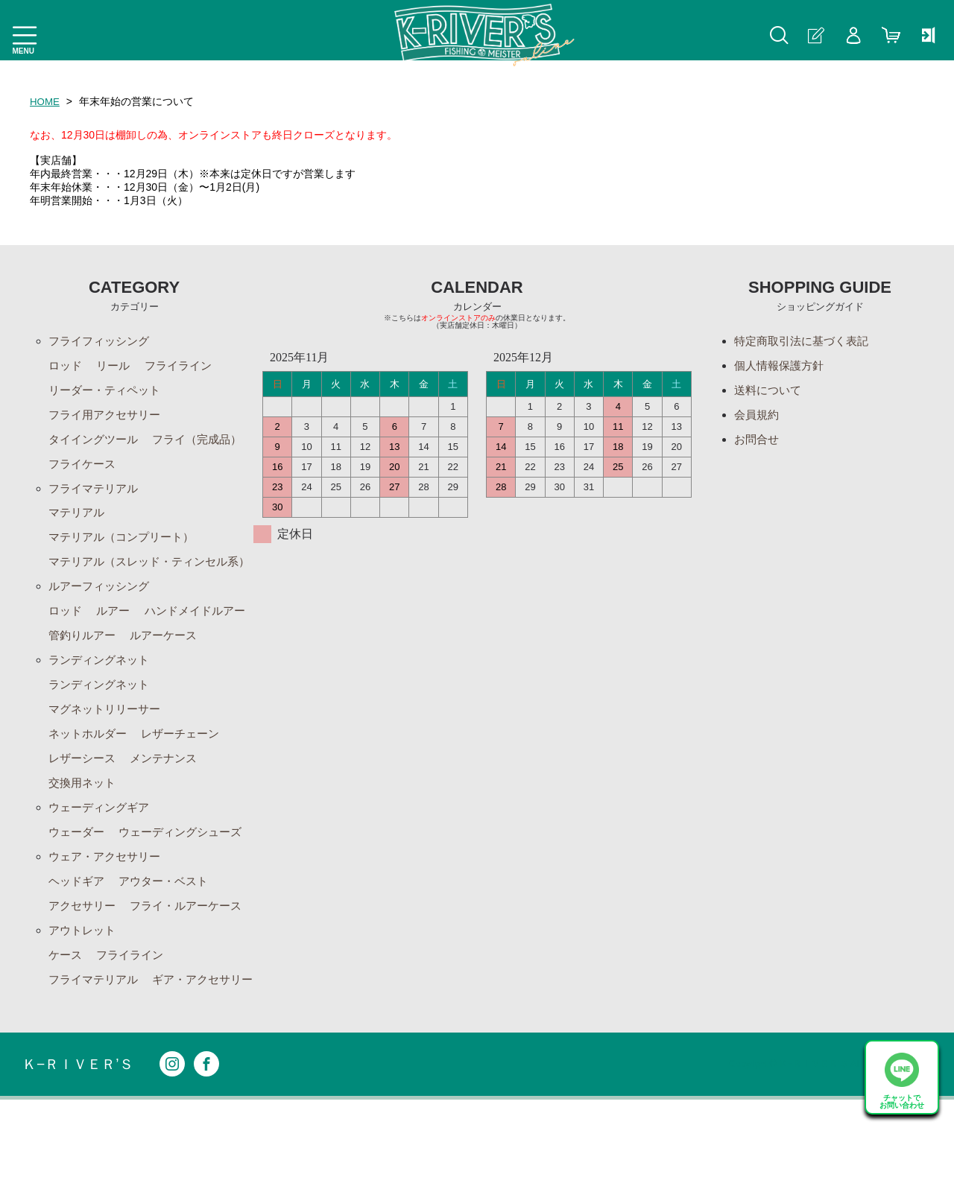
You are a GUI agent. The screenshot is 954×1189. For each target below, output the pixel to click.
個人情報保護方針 (782, 367)
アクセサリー (84, 967)
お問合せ (758, 443)
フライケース (194, 468)
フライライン (185, 367)
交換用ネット (84, 840)
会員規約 (758, 417)
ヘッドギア (78, 942)
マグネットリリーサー (108, 764)
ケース (66, 1018)
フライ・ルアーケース (193, 967)
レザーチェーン (188, 790)
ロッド (66, 367)
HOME (45, 101)
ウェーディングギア (102, 866)
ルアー (116, 638)
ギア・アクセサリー (102, 1068)
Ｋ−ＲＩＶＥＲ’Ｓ (80, 1153)
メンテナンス (170, 815)
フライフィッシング (102, 341)
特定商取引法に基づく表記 (805, 341)
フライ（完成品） (96, 468)
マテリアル (78, 519)
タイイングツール (96, 443)
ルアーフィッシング (102, 612)
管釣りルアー (205, 663)
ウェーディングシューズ (187, 891)
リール (116, 367)
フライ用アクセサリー (108, 417)
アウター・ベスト (170, 942)
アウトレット (84, 992)
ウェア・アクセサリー (108, 916)
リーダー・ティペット (108, 392)
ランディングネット (102, 714)
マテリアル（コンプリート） (125, 544)
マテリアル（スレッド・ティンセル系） (143, 578)
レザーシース (84, 815)
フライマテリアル (96, 493)
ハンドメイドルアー (102, 663)
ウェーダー (78, 891)
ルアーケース (84, 688)
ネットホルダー (90, 790)
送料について (770, 392)
